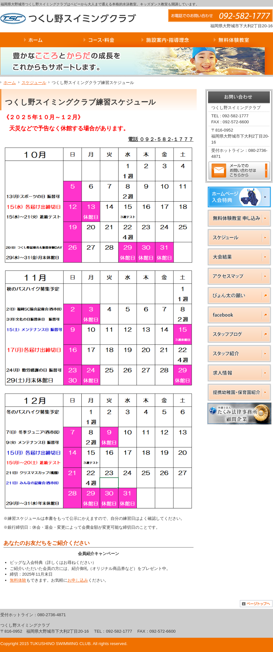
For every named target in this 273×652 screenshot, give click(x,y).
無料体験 (18, 580)
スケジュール (34, 82)
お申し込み (77, 580)
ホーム (9, 82)
